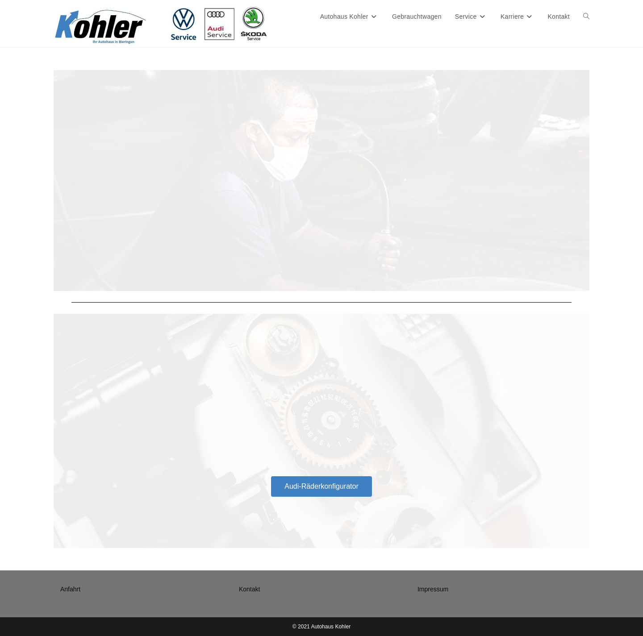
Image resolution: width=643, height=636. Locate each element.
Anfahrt (70, 589)
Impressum (433, 589)
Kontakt (249, 589)
